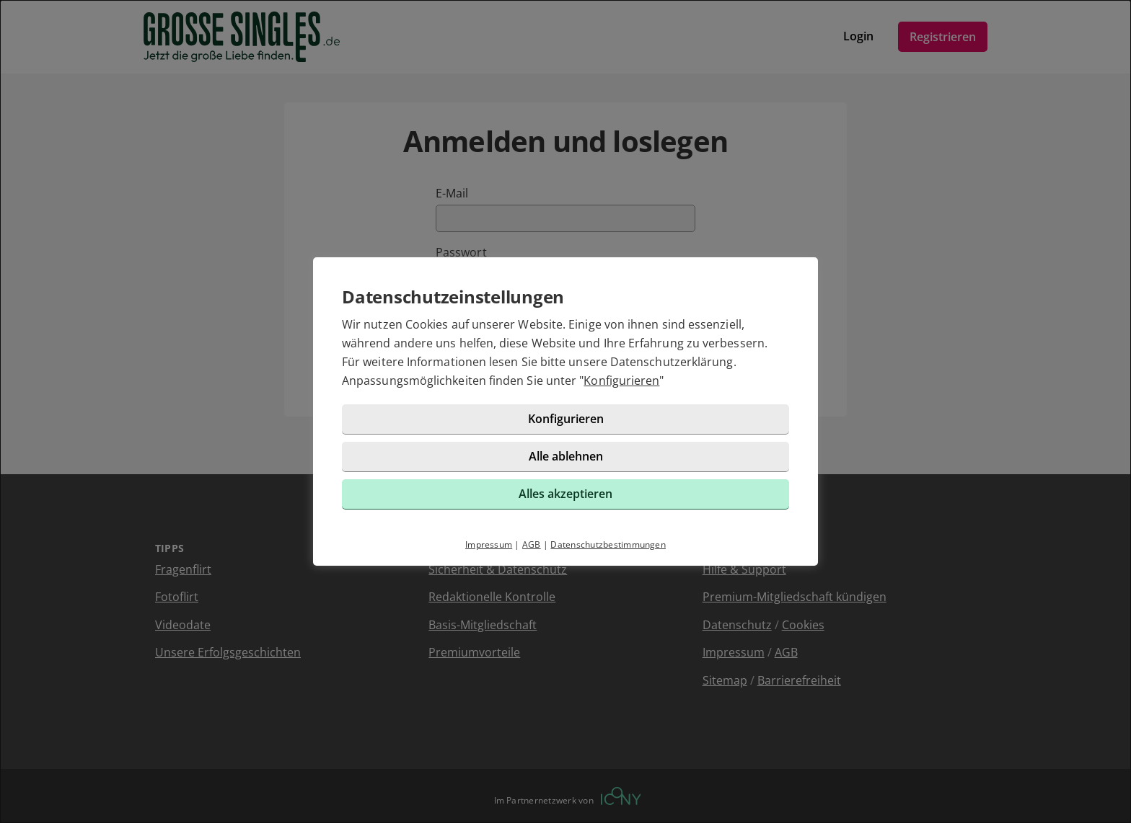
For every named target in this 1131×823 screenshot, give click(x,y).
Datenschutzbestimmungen (608, 544)
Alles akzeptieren (565, 494)
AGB (531, 544)
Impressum (488, 544)
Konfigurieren (621, 380)
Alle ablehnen (566, 456)
